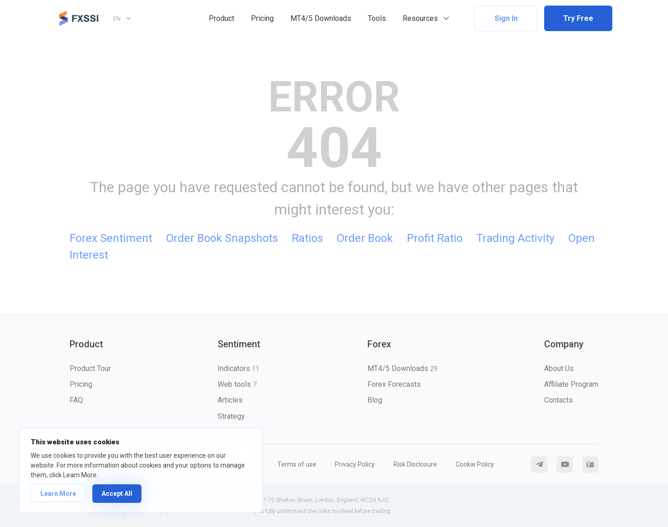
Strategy (231, 416)
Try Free (578, 18)
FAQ (76, 400)
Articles (230, 400)
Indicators (238, 368)
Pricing (262, 18)
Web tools (237, 384)
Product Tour (90, 368)
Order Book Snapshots (222, 238)
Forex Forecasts (394, 384)
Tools (377, 18)
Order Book (365, 238)
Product (221, 18)
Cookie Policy (475, 464)
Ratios (307, 238)
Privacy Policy (355, 464)
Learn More (58, 493)
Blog (374, 400)
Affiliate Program (571, 384)
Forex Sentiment (111, 238)
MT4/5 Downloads (320, 18)
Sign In (506, 18)
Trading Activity (515, 238)
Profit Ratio (434, 238)
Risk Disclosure (415, 464)
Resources (420, 18)
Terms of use (296, 464)
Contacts (558, 400)
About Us (559, 368)
